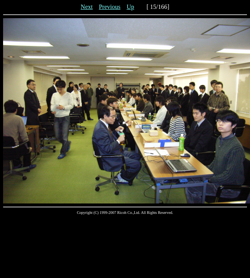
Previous (109, 6)
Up (130, 6)
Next (87, 6)
